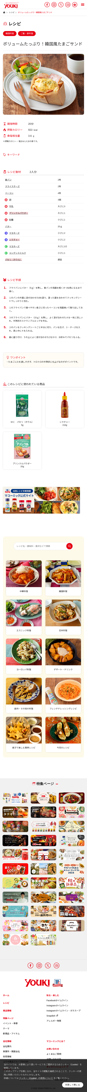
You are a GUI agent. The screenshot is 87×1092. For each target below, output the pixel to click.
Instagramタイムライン (57, 1005)
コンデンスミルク (17, 253)
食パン (8, 180)
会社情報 (7, 1041)
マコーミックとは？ (55, 1041)
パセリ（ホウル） (13, 259)
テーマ (6, 1028)
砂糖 (11, 220)
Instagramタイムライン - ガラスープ (63, 1010)
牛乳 (11, 206)
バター (8, 226)
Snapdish (52, 1016)
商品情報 (7, 1010)
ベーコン (9, 193)
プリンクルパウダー (18, 213)
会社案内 (7, 1046)
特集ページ (8, 1018)
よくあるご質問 (53, 1054)
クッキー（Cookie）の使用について (36, 1078)
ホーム (6, 995)
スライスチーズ (12, 186)
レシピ (6, 1003)
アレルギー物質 (53, 1021)
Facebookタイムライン (57, 1000)
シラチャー (14, 239)
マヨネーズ (14, 233)
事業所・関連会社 (11, 1051)
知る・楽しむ (52, 995)
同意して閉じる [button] (72, 1085)
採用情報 (7, 1056)
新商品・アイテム (11, 1033)
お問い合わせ (52, 1049)
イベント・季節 (10, 1023)
